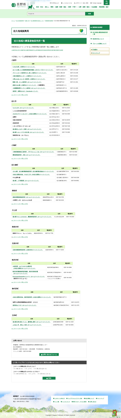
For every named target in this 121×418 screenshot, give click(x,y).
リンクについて (66, 401)
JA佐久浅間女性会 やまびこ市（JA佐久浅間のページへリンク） (31, 174)
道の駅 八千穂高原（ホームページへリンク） (26, 180)
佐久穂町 (26, 50)
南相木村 (40, 50)
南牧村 (31, 50)
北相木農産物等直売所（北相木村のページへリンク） (28, 249)
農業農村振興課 (49, 20)
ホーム (13, 20)
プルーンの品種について (99, 43)
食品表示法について (98, 39)
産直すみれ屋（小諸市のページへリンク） (25, 85)
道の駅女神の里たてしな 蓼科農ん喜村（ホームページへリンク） (32, 322)
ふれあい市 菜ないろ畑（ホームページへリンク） (27, 325)
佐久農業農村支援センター (37, 20)
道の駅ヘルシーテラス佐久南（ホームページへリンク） (28, 132)
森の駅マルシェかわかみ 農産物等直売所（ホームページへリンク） (32, 216)
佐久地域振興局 (20, 20)
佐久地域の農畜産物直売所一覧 (29, 41)
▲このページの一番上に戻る (19, 94)
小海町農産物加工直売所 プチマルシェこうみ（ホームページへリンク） (33, 151)
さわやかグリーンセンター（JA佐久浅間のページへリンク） (30, 114)
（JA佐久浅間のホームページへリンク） (24, 268)
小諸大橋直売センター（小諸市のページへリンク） (27, 76)
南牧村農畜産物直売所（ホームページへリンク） (26, 197)
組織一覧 (27, 20)
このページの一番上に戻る (20, 237)
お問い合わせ (93, 401)
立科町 (61, 50)
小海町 (22, 50)
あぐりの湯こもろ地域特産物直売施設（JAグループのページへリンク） (33, 70)
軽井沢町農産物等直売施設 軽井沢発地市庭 (25, 271)
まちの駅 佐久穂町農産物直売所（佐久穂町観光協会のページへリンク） (33, 171)
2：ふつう (29, 368)
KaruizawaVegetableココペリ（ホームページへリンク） (29, 276)
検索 (106, 3)
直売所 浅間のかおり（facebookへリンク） (25, 91)
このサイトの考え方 (60, 398)
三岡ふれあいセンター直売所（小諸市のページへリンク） (29, 79)
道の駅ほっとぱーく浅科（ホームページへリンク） (27, 129)
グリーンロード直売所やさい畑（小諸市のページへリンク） (30, 73)
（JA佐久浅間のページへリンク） (41, 297)
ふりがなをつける (67, 3)
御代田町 (56, 50)
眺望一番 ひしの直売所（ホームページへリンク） (27, 82)
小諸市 (13, 50)
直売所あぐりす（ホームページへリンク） (25, 305)
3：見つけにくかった (44, 373)
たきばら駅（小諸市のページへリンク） (24, 66)
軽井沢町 (51, 50)
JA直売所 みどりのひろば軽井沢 (22, 266)
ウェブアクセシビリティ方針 (75, 398)
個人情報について (89, 398)
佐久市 (17, 50)
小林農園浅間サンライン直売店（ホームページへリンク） (29, 88)
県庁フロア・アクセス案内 (79, 401)
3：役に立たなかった (41, 368)
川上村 (35, 50)
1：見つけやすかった (20, 373)
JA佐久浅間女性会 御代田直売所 (22, 297)
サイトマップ (96, 53)
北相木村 (45, 50)
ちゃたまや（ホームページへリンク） (23, 107)
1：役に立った (18, 368)
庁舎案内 (94, 49)
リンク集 (57, 401)
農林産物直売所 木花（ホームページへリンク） (26, 155)
